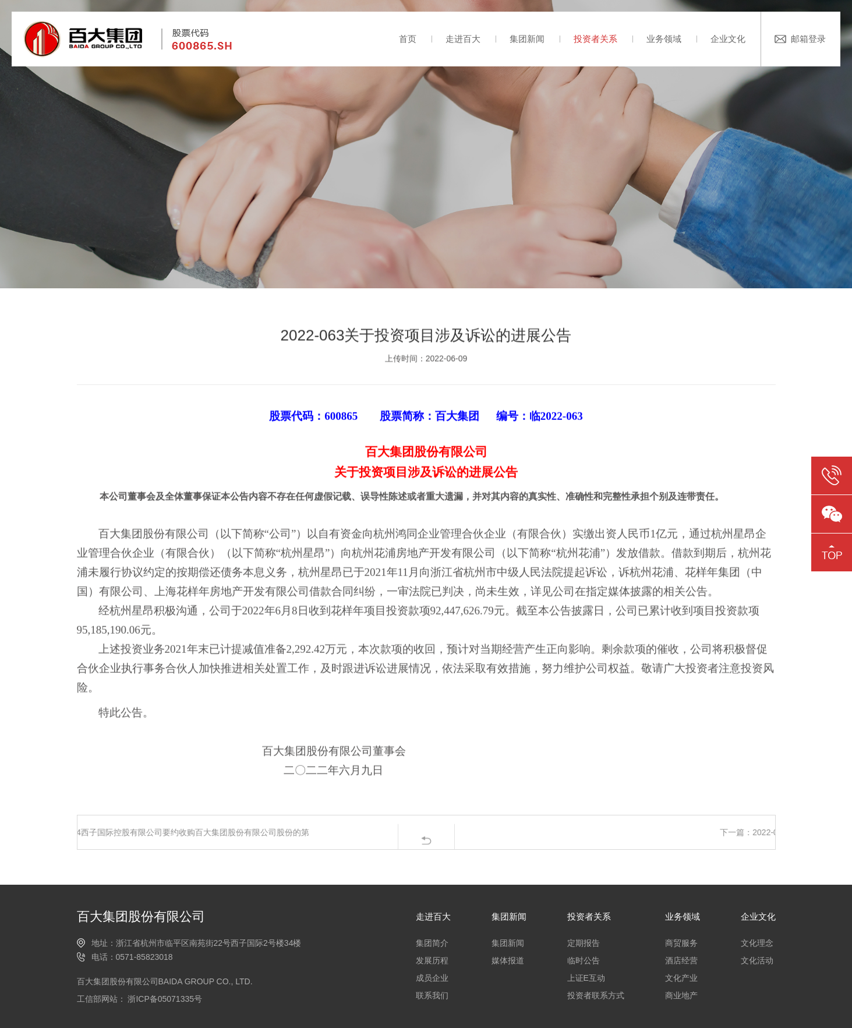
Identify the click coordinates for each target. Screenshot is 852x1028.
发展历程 (432, 960)
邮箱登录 (808, 39)
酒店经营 (681, 960)
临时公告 (583, 960)
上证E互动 (586, 978)
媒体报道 (508, 960)
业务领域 (663, 39)
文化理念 (757, 943)
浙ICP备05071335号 (164, 999)
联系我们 (432, 995)
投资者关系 (595, 39)
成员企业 (432, 978)
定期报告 (583, 943)
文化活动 (757, 960)
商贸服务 (681, 943)
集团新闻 (527, 39)
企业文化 (727, 39)
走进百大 (463, 39)
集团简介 (432, 943)
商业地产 (681, 995)
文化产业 (681, 978)
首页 (407, 39)
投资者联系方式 (595, 995)
